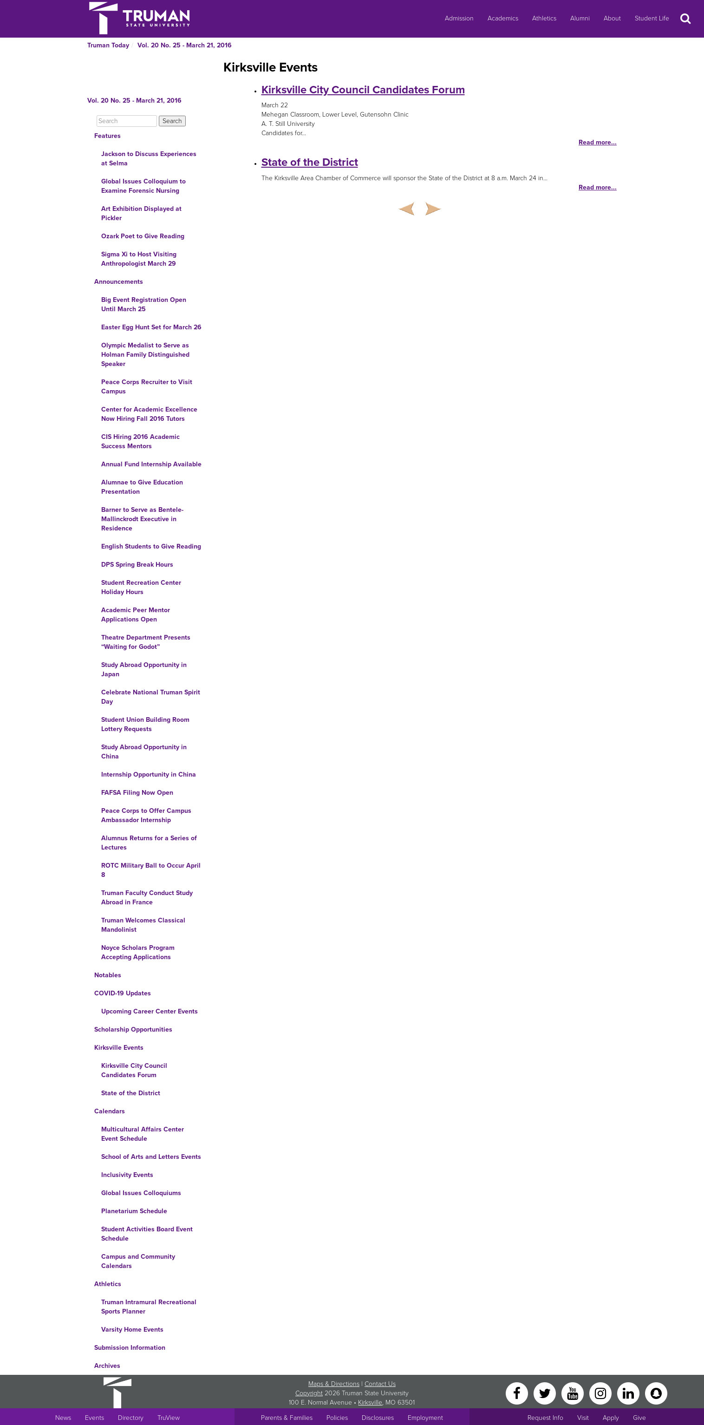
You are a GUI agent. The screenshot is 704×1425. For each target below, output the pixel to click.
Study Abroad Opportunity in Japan (144, 669)
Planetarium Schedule (134, 1211)
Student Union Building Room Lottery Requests (145, 724)
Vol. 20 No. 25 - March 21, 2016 (184, 45)
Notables (107, 975)
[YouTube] (573, 1393)
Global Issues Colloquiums (141, 1193)
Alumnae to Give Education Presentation (142, 487)
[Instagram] (601, 1393)
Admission (459, 18)
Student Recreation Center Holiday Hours (141, 587)
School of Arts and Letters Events (151, 1157)
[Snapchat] (656, 1393)
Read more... (598, 142)
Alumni (580, 18)
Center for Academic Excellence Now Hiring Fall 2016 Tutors (149, 414)
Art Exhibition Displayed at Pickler (141, 213)
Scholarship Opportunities (133, 1029)
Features (107, 136)
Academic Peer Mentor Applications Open (135, 614)
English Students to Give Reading (151, 546)
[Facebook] (518, 1393)
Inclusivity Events (127, 1175)
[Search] (127, 121)
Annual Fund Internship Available (151, 464)
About (612, 18)
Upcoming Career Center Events (149, 1011)
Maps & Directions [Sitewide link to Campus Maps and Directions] (333, 1384)
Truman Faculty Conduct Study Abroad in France (147, 897)
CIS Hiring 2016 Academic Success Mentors (140, 441)
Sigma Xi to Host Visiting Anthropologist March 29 (138, 259)
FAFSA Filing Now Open (137, 793)
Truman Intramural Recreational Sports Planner (148, 1306)
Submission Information (129, 1348)
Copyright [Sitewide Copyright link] (309, 1393)
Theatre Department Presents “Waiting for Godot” (145, 642)
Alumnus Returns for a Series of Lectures (149, 842)
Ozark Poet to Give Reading (142, 236)
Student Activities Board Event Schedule (147, 1233)
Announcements (118, 282)
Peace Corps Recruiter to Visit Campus (146, 386)
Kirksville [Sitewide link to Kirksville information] (370, 1402)
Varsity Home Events (132, 1329)
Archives (107, 1366)
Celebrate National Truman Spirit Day (150, 697)
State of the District (130, 1093)
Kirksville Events (118, 1048)
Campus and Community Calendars (138, 1261)
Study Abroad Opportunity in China (144, 751)
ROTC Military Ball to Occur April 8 (151, 870)
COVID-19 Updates (122, 993)
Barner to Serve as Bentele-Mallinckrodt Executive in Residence (142, 519)
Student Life (652, 18)
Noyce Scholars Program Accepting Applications (138, 952)
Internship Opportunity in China (148, 774)
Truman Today (108, 45)
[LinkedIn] (629, 1393)
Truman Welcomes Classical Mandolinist (143, 925)
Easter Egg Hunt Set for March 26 (151, 327)
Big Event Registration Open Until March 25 (143, 304)
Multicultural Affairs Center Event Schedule (142, 1134)
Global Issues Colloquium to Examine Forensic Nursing (143, 186)
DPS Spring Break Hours (137, 565)
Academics (503, 18)
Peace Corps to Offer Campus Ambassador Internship (146, 815)
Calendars (109, 1111)
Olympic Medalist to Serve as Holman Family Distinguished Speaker (145, 354)
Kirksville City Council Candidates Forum (134, 1070)
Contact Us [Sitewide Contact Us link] (380, 1384)
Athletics (544, 18)
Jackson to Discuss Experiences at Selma (148, 158)
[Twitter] (546, 1393)
